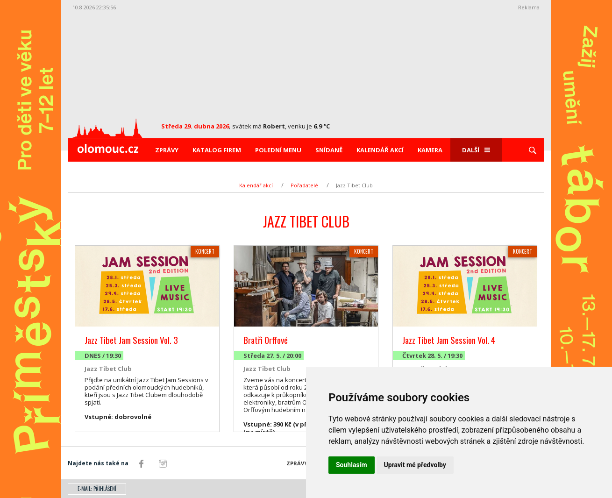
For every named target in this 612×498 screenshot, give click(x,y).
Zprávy (166, 150)
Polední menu (278, 150)
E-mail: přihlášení (97, 488)
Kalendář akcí (380, 150)
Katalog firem (216, 150)
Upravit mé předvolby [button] (415, 465)
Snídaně (328, 150)
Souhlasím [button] (351, 465)
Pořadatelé (304, 185)
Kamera (430, 150)
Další (476, 150)
